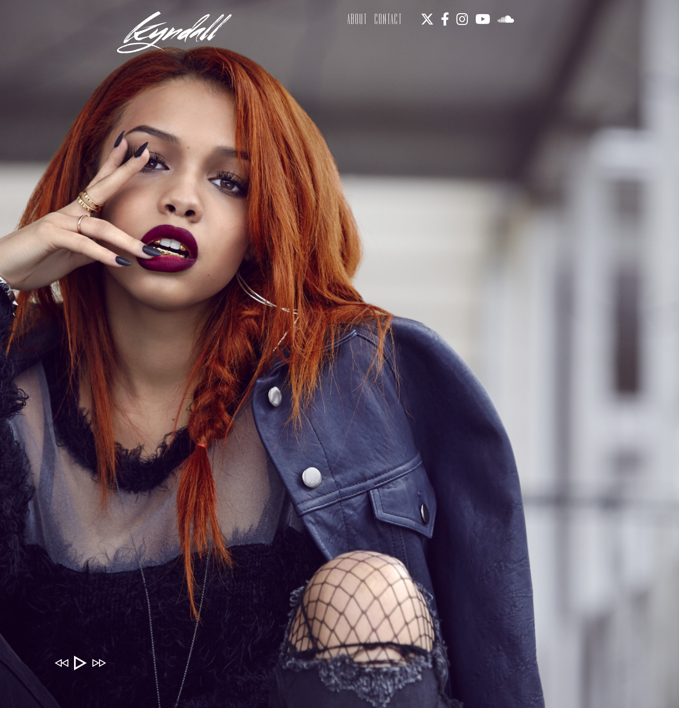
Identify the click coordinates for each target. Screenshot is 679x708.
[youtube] (483, 20)
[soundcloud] (506, 20)
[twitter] (428, 20)
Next (99, 662)
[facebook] (445, 20)
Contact (388, 19)
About (357, 19)
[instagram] (462, 20)
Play (80, 662)
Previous (61, 662)
